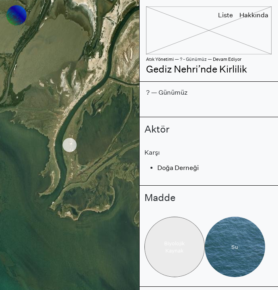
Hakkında (253, 15)
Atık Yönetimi (160, 59)
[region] (69, 145)
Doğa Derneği (178, 168)
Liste (225, 15)
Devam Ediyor (227, 59)
